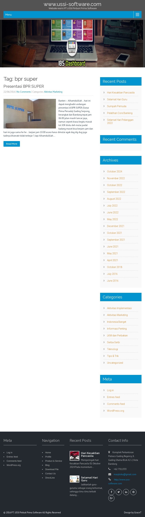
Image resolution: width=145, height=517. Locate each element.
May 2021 (112, 253)
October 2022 (114, 185)
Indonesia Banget (116, 321)
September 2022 (116, 192)
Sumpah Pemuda (116, 106)
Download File (52, 469)
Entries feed (113, 397)
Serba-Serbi (113, 342)
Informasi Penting (117, 328)
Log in (110, 390)
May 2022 (112, 219)
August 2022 (114, 198)
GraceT (138, 512)
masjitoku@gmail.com (125, 474)
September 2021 (116, 239)
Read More (11, 144)
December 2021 (115, 226)
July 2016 (112, 274)
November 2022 (116, 178)
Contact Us (50, 473)
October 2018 (114, 267)
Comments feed (116, 404)
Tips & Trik (113, 356)
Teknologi (112, 349)
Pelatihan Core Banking (119, 113)
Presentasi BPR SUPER (23, 86)
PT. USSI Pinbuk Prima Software (26, 512)
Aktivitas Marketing (53, 91)
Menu (8, 14)
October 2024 (114, 171)
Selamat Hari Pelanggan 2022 (120, 121)
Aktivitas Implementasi (119, 308)
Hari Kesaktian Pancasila (121, 92)
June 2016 (112, 280)
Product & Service (53, 461)
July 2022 (112, 205)
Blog (47, 465)
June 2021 (112, 246)
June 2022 (112, 212)
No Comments (24, 91)
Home (48, 452)
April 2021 (112, 260)
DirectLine (50, 478)
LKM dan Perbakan (117, 335)
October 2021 (114, 233)
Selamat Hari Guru (117, 99)
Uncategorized (115, 362)
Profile (48, 457)
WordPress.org (115, 410)
